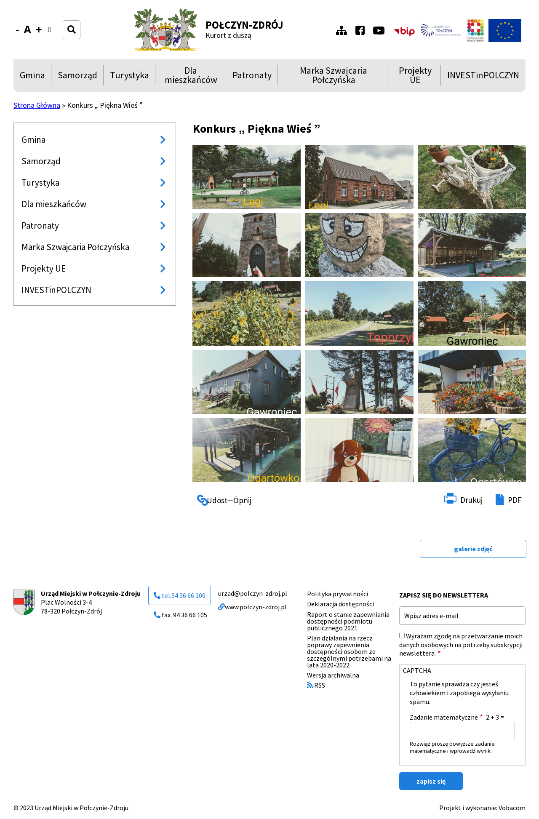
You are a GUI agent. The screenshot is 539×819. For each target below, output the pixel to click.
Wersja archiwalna (333, 675)
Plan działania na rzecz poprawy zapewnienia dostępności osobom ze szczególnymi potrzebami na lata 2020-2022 (349, 651)
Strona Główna (36, 105)
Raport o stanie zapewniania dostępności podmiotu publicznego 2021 (348, 621)
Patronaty (252, 77)
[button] (246, 177)
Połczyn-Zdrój (244, 25)
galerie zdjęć (473, 548)
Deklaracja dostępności (340, 604)
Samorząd (77, 77)
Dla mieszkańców (189, 74)
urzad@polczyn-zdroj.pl (252, 593)
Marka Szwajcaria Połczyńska (325, 74)
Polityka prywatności (337, 594)
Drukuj (471, 500)
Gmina (34, 77)
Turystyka (129, 77)
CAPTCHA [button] (417, 670)
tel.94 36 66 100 (179, 595)
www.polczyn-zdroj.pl (252, 607)
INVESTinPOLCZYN (483, 77)
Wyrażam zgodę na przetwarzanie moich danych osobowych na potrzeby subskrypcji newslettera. (461, 645)
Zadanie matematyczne (444, 717)
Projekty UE (413, 74)
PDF (515, 500)
